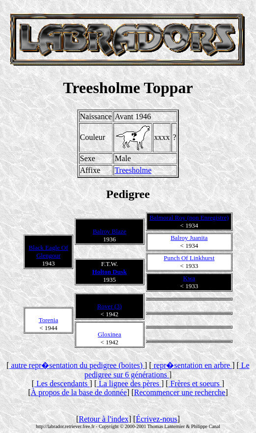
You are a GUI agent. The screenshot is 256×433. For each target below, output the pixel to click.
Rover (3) (109, 306)
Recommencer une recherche (180, 392)
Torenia (48, 320)
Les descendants (61, 383)
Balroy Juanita (189, 237)
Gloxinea (109, 334)
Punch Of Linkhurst (189, 258)
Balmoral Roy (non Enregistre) (188, 217)
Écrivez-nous (156, 419)
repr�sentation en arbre (192, 365)
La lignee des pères (129, 383)
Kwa (189, 278)
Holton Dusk (109, 271)
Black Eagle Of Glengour (48, 251)
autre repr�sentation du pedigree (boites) (76, 365)
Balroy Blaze (109, 231)
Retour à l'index (104, 419)
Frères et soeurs (195, 383)
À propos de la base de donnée (79, 392)
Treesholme (132, 170)
